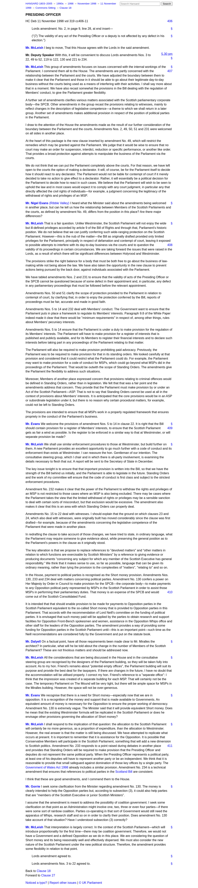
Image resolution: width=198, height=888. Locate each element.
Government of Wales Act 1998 (47, 767)
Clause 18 (65, 7)
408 (169, 245)
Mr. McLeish (34, 47)
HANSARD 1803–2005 (39, 3)
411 (169, 745)
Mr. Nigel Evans (37, 203)
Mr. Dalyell (33, 641)
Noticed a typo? (36, 882)
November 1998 (87, 3)
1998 (71, 3)
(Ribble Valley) (59, 203)
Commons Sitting (45, 7)
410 (169, 592)
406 (169, 21)
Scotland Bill (123, 771)
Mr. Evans (33, 423)
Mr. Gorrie (33, 786)
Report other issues (63, 882)
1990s (60, 3)
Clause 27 (48, 875)
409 (169, 428)
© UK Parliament (90, 882)
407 (169, 71)
